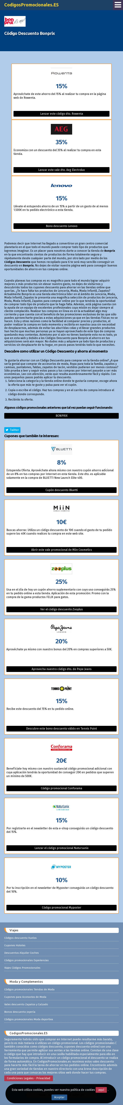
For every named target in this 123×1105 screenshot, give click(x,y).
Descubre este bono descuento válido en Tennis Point (61, 728)
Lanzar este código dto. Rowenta (61, 113)
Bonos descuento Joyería (19, 1011)
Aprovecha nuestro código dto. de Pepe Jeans (62, 669)
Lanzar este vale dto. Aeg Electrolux (61, 170)
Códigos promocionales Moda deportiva (28, 1019)
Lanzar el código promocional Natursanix (61, 848)
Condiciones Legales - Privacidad (28, 1078)
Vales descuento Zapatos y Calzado (26, 1004)
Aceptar (59, 1097)
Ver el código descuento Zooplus (61, 609)
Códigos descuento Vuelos (20, 937)
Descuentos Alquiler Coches (21, 952)
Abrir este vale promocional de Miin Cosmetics (61, 549)
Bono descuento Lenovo (61, 226)
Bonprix (62, 415)
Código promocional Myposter (61, 907)
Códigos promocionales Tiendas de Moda (29, 989)
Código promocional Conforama (61, 788)
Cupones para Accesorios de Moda (25, 997)
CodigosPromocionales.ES (31, 4)
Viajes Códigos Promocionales (22, 967)
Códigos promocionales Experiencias (26, 960)
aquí (101, 1089)
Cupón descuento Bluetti (62, 490)
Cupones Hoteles (14, 945)
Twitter (12, 430)
